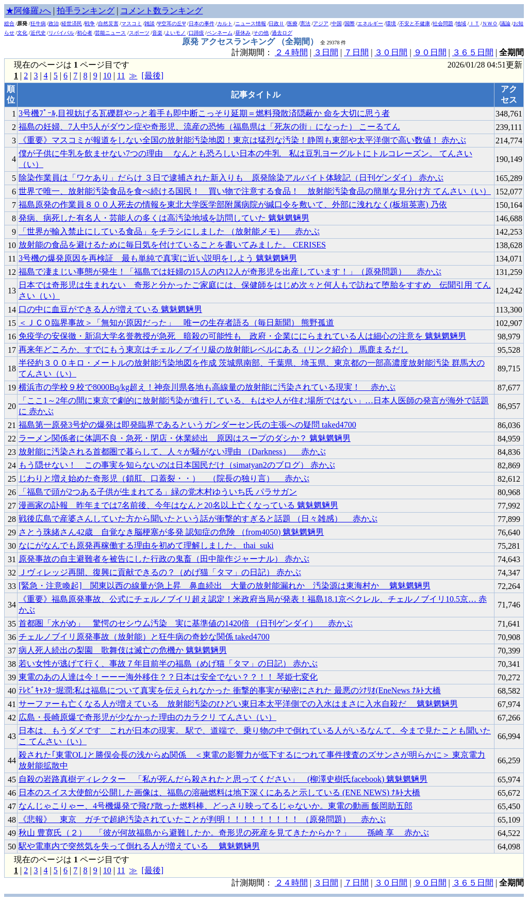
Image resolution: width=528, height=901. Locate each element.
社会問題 (443, 23)
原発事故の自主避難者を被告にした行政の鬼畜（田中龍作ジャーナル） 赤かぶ (164, 558)
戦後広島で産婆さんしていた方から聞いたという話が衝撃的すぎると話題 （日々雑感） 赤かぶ (198, 518)
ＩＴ (474, 23)
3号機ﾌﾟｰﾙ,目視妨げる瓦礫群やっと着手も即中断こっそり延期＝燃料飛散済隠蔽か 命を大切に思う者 (204, 113)
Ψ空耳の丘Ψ (172, 23)
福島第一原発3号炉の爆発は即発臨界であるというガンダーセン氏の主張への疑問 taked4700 (187, 424)
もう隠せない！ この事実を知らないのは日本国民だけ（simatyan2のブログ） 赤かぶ (177, 465)
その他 (261, 33)
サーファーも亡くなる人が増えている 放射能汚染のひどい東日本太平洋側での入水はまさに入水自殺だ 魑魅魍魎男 (238, 703)
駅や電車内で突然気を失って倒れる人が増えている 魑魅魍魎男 (139, 846)
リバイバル (61, 33)
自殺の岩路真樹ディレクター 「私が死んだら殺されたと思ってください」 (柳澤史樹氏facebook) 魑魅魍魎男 (223, 779)
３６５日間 (472, 52)
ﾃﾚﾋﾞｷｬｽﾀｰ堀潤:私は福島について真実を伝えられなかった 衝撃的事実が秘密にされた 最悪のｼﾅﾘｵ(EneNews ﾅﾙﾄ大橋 (230, 690)
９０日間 (430, 52)
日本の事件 (201, 23)
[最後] (152, 75)
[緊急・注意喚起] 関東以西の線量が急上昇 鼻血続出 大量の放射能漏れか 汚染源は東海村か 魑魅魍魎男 (225, 585)
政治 (53, 23)
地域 (461, 23)
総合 (9, 23)
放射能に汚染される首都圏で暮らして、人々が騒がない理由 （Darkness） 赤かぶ (172, 451)
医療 (292, 23)
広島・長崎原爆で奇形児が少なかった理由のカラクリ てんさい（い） (147, 717)
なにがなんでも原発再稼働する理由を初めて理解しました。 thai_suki (146, 545)
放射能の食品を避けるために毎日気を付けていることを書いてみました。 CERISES (172, 244)
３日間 (326, 52)
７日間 (356, 52)
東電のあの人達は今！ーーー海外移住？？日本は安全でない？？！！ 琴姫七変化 (168, 677)
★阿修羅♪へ (28, 10)
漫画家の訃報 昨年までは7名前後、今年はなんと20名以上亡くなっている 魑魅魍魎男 (178, 505)
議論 (505, 23)
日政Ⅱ (276, 23)
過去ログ (282, 33)
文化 (22, 33)
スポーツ (139, 33)
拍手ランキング (85, 10)
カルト (225, 23)
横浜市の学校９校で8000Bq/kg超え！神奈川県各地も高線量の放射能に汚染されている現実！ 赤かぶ (207, 387)
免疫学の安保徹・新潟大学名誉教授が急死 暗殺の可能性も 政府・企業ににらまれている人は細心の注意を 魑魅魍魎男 (242, 336)
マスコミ (131, 23)
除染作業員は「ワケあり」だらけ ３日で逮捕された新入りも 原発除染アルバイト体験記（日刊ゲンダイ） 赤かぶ (231, 177)
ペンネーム (220, 33)
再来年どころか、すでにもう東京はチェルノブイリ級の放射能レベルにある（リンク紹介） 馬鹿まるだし (213, 349)
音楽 (157, 33)
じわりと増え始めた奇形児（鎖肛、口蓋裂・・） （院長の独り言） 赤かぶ (164, 478)
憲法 (305, 23)
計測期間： (253, 882)
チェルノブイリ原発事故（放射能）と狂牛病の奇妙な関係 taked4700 (144, 636)
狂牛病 (38, 23)
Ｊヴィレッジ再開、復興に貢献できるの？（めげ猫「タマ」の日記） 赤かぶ (160, 572)
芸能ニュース (110, 33)
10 (107, 75)
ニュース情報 (250, 23)
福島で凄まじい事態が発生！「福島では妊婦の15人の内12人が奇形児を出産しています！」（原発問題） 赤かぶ (230, 271)
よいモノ (175, 33)
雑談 (149, 23)
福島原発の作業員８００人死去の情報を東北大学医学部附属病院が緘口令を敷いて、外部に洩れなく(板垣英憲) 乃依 (233, 204)
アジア (320, 23)
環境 (391, 23)
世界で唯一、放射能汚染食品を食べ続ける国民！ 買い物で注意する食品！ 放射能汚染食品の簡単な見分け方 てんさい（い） (255, 191)
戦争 (90, 23)
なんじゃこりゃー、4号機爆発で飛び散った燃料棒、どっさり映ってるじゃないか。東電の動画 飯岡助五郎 (215, 805)
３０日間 (390, 52)
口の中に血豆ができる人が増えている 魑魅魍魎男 (110, 309)
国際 (349, 23)
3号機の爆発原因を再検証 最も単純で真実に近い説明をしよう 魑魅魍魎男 (158, 258)
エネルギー (370, 23)
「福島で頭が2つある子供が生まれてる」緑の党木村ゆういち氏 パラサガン (158, 491)
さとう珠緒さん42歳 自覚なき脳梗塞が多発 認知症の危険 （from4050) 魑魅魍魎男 (171, 532)
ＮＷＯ (490, 23)
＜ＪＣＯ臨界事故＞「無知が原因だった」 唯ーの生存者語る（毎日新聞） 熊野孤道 (176, 322)
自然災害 (108, 23)
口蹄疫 (196, 33)
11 (121, 75)
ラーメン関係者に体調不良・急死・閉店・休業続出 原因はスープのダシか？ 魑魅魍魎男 (185, 438)
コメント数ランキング (161, 10)
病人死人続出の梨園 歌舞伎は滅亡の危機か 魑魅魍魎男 (123, 650)
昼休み (243, 33)
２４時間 (291, 52)
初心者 (84, 33)
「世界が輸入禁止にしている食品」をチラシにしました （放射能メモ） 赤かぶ (169, 231)
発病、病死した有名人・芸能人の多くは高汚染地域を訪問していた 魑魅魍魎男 (164, 218)
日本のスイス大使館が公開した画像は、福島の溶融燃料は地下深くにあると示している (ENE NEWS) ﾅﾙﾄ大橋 (219, 792)
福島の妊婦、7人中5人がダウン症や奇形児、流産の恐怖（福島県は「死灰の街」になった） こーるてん (209, 126)
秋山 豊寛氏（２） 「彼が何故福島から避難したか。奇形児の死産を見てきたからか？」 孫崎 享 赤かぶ (224, 832)
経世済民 (71, 23)
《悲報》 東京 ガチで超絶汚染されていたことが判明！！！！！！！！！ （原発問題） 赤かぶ (202, 819)
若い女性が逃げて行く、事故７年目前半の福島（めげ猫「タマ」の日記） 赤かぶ (168, 663)
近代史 (38, 33)
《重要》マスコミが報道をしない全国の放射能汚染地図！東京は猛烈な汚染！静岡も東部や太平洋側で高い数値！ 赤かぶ (242, 140)
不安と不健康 (414, 23)
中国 (337, 23)
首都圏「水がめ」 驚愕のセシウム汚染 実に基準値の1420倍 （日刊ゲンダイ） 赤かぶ (186, 623)
